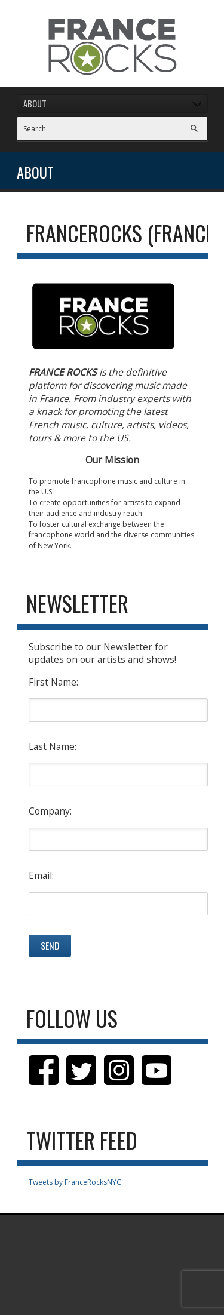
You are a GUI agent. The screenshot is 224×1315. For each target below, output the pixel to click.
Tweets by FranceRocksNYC (75, 1182)
